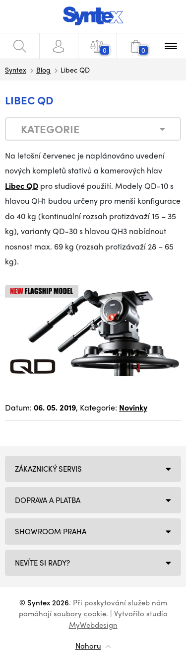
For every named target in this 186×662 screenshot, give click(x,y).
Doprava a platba (47, 500)
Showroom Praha (50, 531)
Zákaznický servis (48, 468)
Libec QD (21, 185)
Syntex (15, 70)
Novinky (133, 407)
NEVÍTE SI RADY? (42, 562)
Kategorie (50, 129)
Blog (43, 70)
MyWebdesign (93, 624)
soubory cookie (80, 613)
